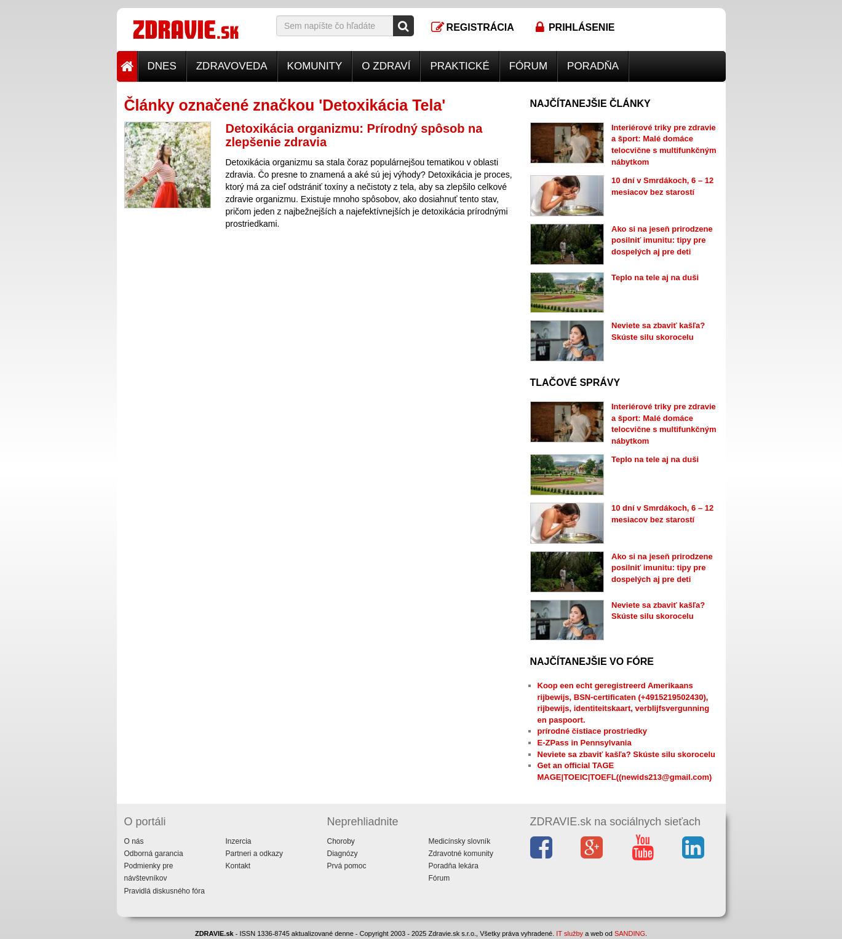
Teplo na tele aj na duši (655, 277)
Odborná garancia (153, 853)
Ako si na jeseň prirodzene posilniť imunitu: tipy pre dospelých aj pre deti (662, 240)
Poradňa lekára (454, 866)
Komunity (315, 66)
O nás (134, 841)
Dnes (162, 66)
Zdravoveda (232, 66)
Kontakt (238, 866)
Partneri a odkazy (254, 853)
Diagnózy (342, 853)
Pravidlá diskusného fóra (164, 891)
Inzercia (239, 841)
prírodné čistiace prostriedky (592, 731)
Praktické (459, 66)
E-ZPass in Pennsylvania (585, 742)
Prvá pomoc (347, 866)
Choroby (341, 841)
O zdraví (386, 66)
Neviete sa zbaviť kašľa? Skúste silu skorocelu (626, 754)
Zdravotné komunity (461, 853)
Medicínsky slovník (460, 841)
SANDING (629, 933)
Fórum (528, 66)
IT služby (569, 933)
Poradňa (593, 66)
